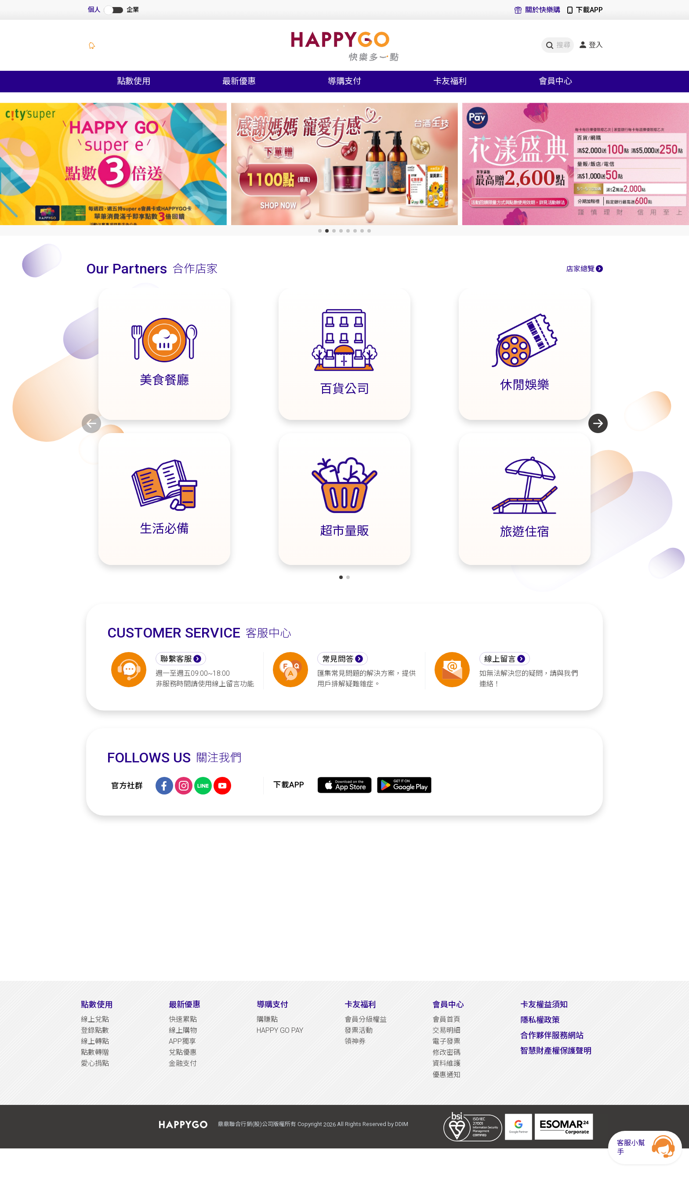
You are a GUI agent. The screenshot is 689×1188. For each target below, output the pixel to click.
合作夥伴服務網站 (552, 1035)
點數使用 (96, 1004)
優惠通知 (446, 1075)
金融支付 (183, 1063)
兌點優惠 (183, 1052)
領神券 (355, 1041)
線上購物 (183, 1030)
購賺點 (267, 1019)
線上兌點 (95, 1019)
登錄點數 (95, 1030)
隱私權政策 (540, 1019)
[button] (320, 231)
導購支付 (272, 1004)
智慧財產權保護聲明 (555, 1050)
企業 (133, 10)
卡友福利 (360, 1004)
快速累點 (183, 1019)
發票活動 (358, 1030)
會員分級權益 (365, 1019)
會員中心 (448, 1004)
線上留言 (500, 659)
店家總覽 (580, 269)
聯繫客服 (176, 659)
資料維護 (446, 1063)
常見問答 (338, 659)
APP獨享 (182, 1041)
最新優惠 (184, 1004)
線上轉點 (95, 1041)
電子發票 (446, 1041)
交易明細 (446, 1030)
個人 (94, 10)
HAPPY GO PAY (280, 1030)
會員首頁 (446, 1019)
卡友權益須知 (544, 1004)
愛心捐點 (95, 1063)
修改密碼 (446, 1052)
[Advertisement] (344, 898)
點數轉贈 (95, 1052)
